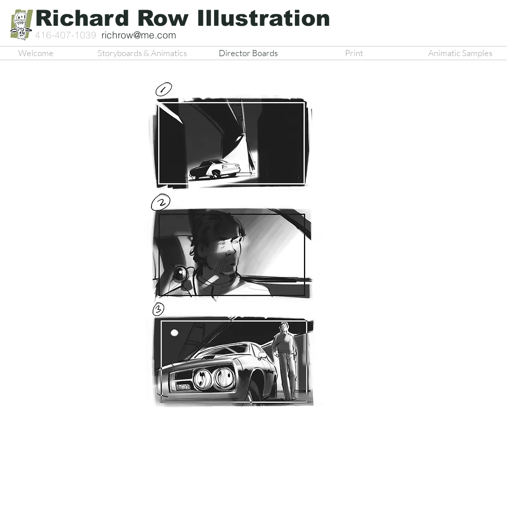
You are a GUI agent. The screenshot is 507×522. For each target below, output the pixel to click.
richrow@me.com (139, 35)
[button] (230, 251)
